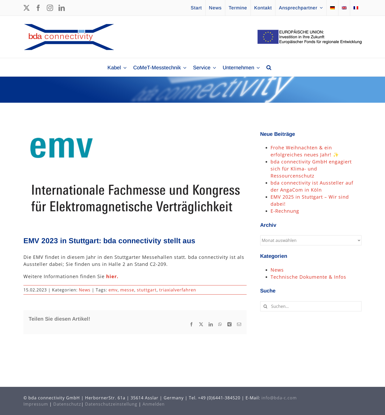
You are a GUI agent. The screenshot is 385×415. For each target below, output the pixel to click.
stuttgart (147, 290)
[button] (268, 67)
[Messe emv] (135, 176)
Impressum (35, 404)
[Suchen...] (311, 306)
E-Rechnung (285, 211)
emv (113, 290)
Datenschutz (67, 404)
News (85, 290)
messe (127, 290)
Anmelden (154, 404)
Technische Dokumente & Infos (308, 277)
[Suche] (265, 306)
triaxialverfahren (177, 290)
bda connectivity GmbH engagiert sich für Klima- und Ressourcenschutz (311, 168)
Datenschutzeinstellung (111, 404)
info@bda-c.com (279, 398)
